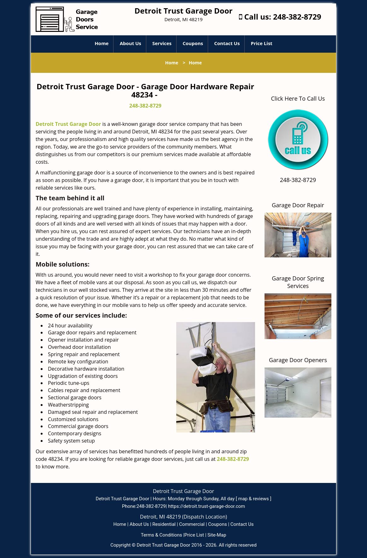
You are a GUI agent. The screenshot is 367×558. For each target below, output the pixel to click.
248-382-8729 (297, 16)
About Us (130, 43)
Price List (261, 43)
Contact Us (227, 43)
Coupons (193, 43)
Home (101, 43)
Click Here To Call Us (298, 98)
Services (162, 43)
